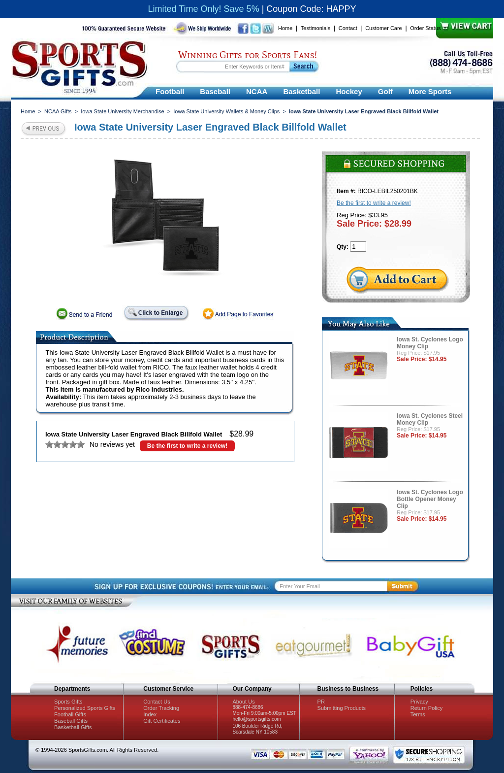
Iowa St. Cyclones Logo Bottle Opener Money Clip (430, 499)
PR (321, 702)
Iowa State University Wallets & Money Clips (226, 111)
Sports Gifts (68, 702)
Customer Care (383, 28)
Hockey (349, 91)
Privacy (419, 702)
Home (285, 28)
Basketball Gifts (73, 727)
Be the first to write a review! (187, 445)
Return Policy (426, 708)
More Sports (430, 91)
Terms (417, 714)
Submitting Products (341, 708)
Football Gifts (70, 714)
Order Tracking (161, 708)
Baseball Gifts (71, 721)
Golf (385, 91)
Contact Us (156, 702)
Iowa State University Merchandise (122, 111)
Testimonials (316, 28)
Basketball (301, 91)
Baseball (215, 91)
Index (150, 714)
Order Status (425, 28)
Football (170, 91)
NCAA (256, 91)
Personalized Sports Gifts (84, 708)
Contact (348, 28)
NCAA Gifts (58, 111)
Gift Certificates (161, 721)
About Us (243, 702)
